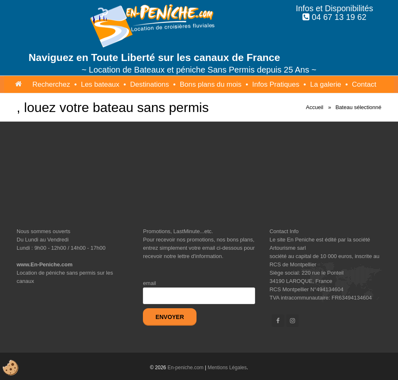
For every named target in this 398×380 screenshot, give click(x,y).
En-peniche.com (185, 367)
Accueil (314, 107)
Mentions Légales (227, 367)
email (149, 283)
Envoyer (169, 317)
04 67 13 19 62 (339, 17)
